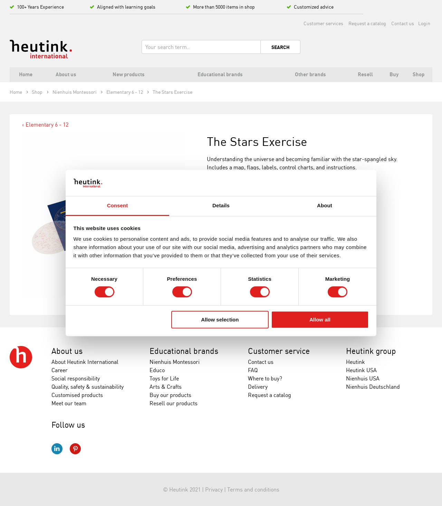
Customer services (323, 23)
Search (280, 47)
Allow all (319, 320)
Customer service (279, 351)
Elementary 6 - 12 (47, 124)
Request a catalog (367, 23)
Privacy (214, 489)
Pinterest (75, 448)
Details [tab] (221, 206)
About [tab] (324, 206)
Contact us (402, 23)
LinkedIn (57, 448)
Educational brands (184, 351)
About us (67, 351)
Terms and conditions (253, 489)
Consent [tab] (117, 206)
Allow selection (220, 320)
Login (424, 23)
